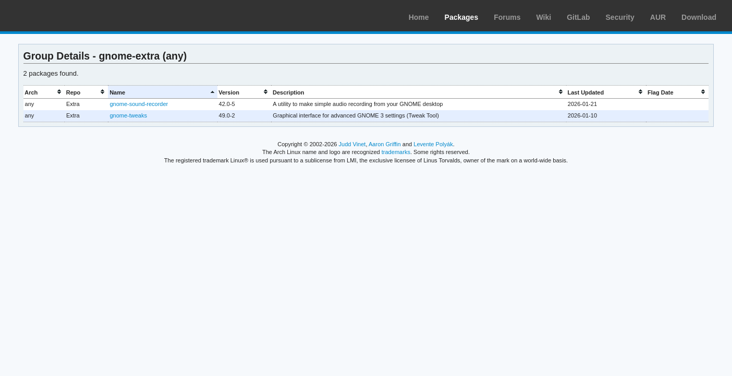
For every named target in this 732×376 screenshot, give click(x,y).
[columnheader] (44, 92)
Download (698, 17)
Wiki (544, 17)
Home (419, 17)
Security (620, 17)
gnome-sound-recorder (138, 104)
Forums (507, 17)
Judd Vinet (352, 144)
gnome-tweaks (128, 115)
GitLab (578, 17)
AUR (658, 17)
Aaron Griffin (385, 144)
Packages (462, 17)
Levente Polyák (433, 144)
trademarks (396, 152)
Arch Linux (57, 15)
